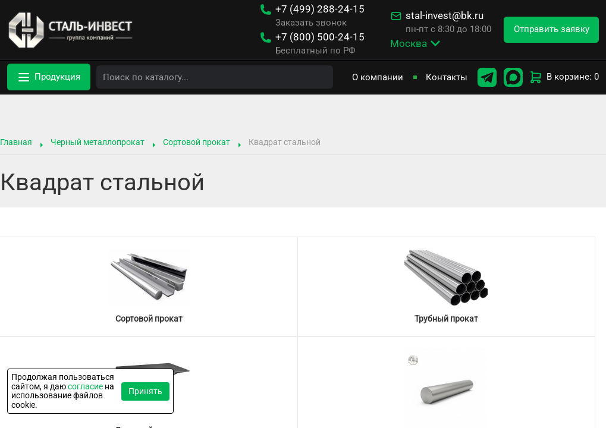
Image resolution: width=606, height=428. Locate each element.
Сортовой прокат (196, 142)
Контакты (446, 77)
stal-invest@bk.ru (444, 15)
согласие (85, 386)
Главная (16, 142)
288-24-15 (320, 9)
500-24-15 (320, 37)
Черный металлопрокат (98, 142)
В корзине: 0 (564, 77)
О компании (377, 77)
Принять (145, 391)
